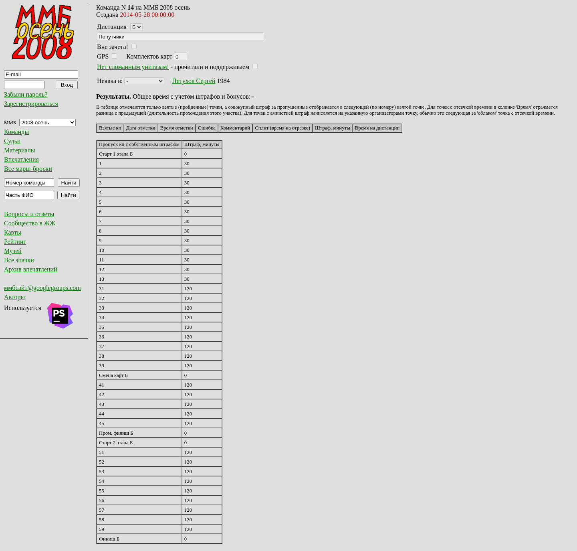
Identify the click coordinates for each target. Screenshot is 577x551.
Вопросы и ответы (29, 214)
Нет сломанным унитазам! (133, 66)
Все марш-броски (28, 168)
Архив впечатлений (30, 269)
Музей (13, 250)
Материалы (19, 150)
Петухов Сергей (193, 80)
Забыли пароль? (25, 94)
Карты (12, 232)
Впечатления (21, 159)
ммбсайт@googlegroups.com (42, 287)
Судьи (12, 141)
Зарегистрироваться (31, 103)
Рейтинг (15, 241)
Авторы (14, 297)
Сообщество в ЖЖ (29, 223)
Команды (16, 131)
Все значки (19, 260)
